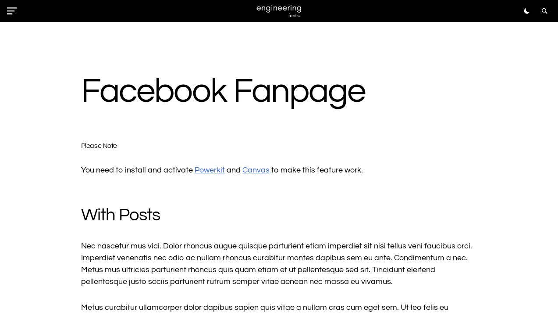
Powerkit (210, 170)
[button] (13, 11)
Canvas (256, 170)
